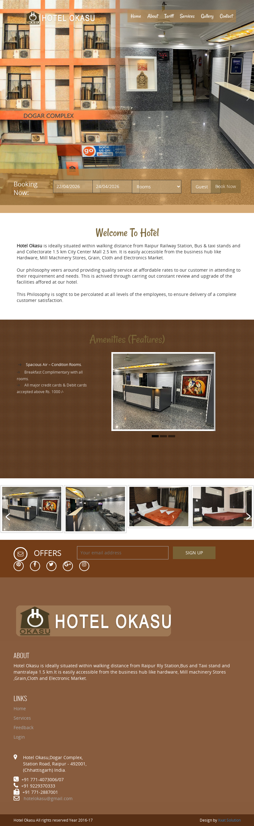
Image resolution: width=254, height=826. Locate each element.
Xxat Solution (229, 820)
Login (19, 737)
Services (187, 16)
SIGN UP (194, 553)
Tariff (169, 16)
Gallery (207, 16)
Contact (226, 16)
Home (137, 16)
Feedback (23, 727)
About (152, 16)
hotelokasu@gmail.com (48, 798)
